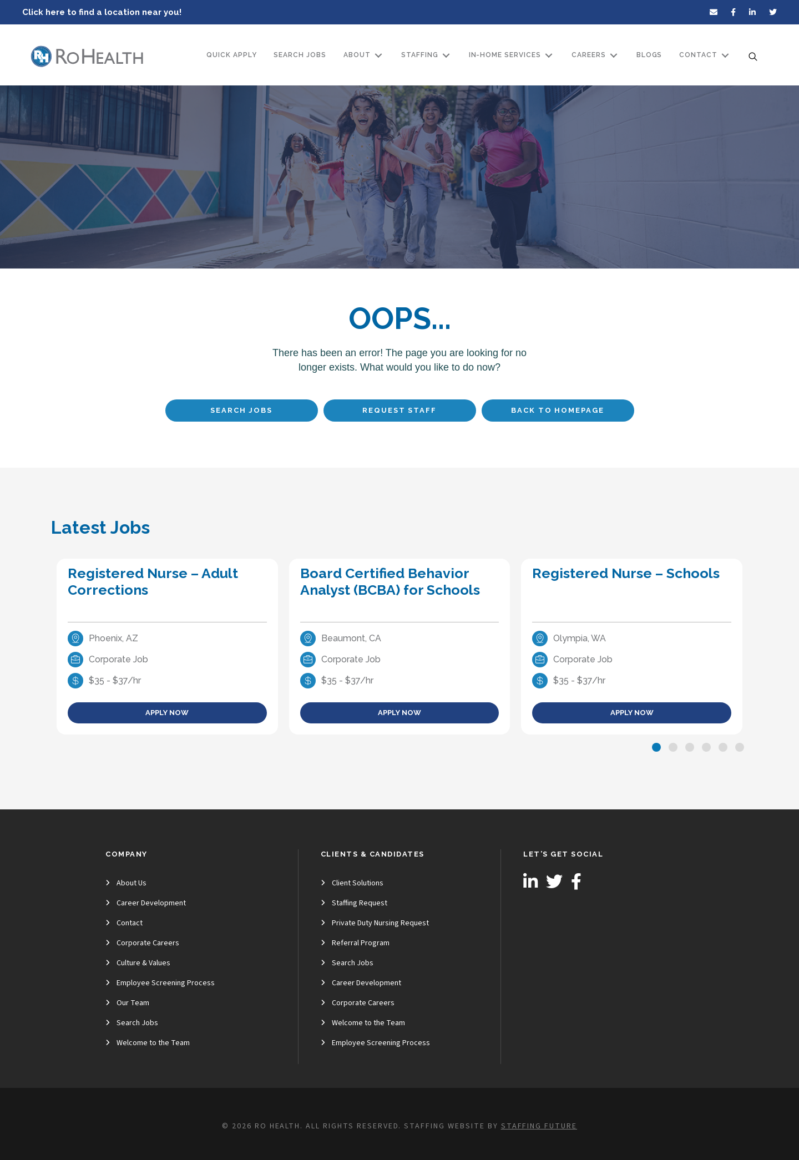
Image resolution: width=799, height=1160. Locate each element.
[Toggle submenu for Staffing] (446, 55)
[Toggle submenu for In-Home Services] (548, 55)
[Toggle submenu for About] (378, 55)
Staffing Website (444, 1126)
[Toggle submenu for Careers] (613, 55)
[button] (656, 747)
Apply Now (167, 712)
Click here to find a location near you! (101, 12)
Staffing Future (539, 1126)
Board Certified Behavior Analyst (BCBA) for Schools (390, 581)
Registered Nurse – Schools (626, 573)
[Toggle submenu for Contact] (725, 55)
